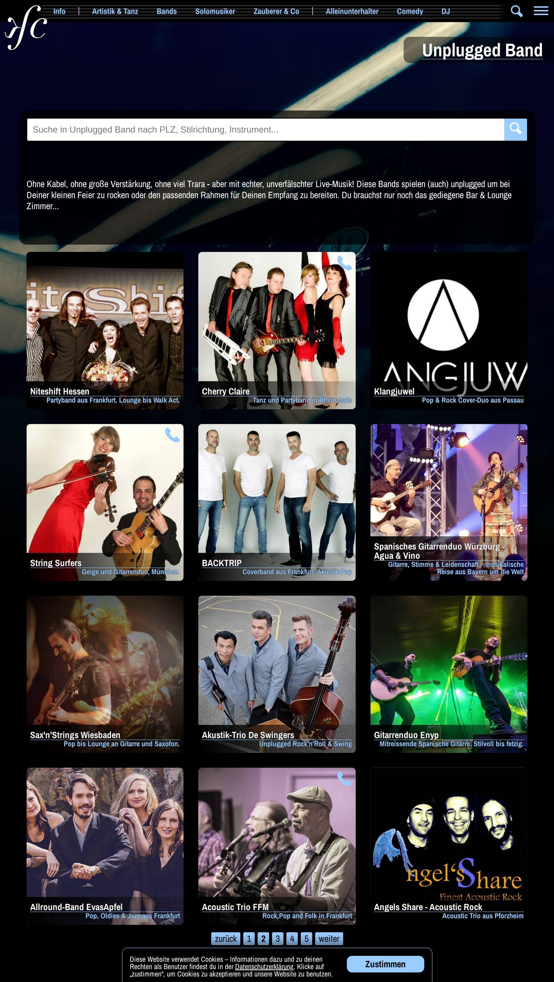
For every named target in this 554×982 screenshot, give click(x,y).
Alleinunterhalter (352, 11)
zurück (226, 938)
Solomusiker (215, 11)
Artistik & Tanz (115, 11)
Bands (167, 11)
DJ (446, 11)
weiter (329, 938)
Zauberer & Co (276, 11)
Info (59, 11)
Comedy (410, 11)
